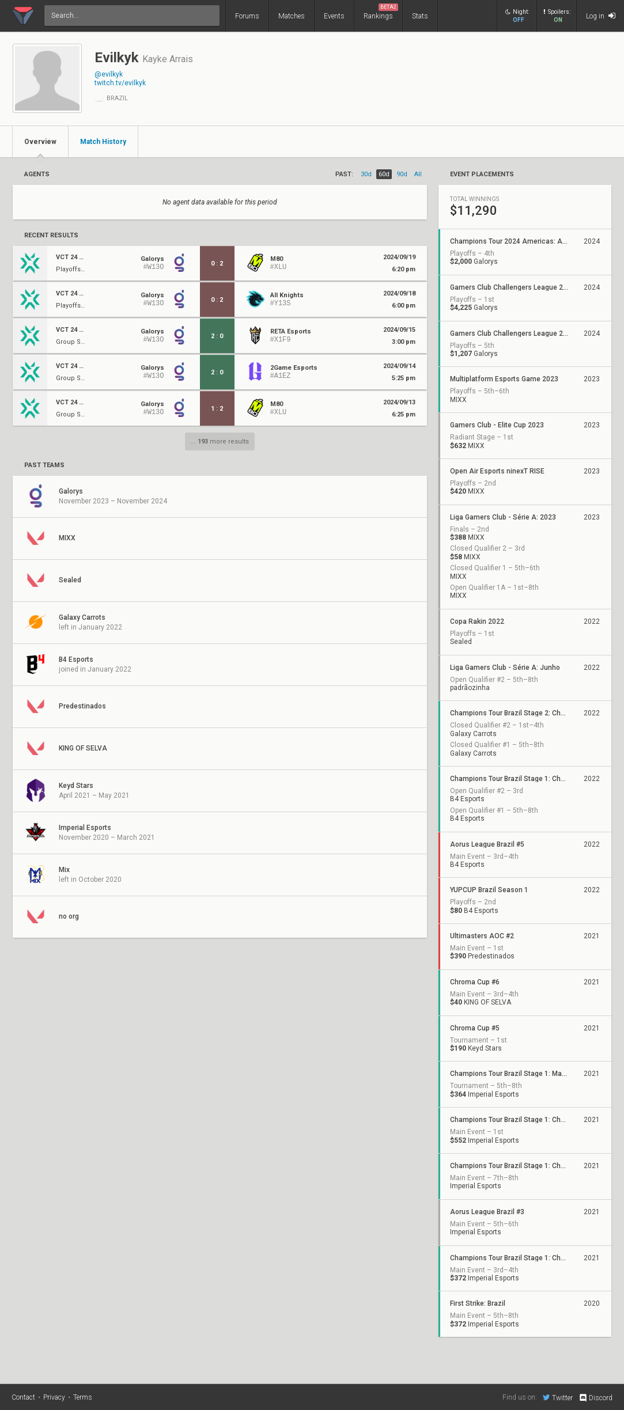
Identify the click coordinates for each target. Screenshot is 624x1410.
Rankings (381, 11)
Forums (247, 16)
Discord (595, 1398)
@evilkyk (108, 74)
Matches (291, 16)
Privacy (54, 1397)
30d (366, 174)
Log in (600, 16)
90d (401, 174)
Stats (420, 16)
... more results (220, 441)
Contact (23, 1397)
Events (334, 16)
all (418, 174)
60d (384, 174)
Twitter (558, 1397)
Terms (82, 1397)
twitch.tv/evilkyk (120, 82)
